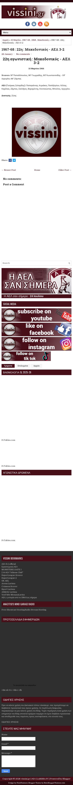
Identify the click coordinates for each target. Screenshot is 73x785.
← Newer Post (9, 170)
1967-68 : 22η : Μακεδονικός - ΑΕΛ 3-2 (33, 49)
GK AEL (5, 581)
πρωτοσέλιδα (20, 685)
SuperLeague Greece (12, 575)
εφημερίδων (32, 685)
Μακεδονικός (43, 40)
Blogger (67, 779)
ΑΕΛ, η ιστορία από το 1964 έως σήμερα (19, 597)
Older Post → (64, 170)
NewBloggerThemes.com (54, 783)
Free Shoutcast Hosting (13, 610)
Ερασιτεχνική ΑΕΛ (10, 567)
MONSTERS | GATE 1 (12, 569)
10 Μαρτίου (16, 40)
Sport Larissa (8, 589)
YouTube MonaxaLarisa (13, 595)
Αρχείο (36, 366)
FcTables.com (8, 440)
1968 (33, 40)
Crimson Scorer (9, 586)
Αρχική (5, 40)
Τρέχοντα (8, 366)
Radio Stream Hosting (35, 610)
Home (37, 170)
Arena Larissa (8, 583)
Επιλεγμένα (23, 366)
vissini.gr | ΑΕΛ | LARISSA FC (35, 779)
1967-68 (26, 40)
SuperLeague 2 (9, 578)
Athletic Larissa (9, 592)
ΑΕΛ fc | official (9, 564)
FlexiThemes (22, 783)
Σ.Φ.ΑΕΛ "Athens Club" (12, 572)
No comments (23, 54)
